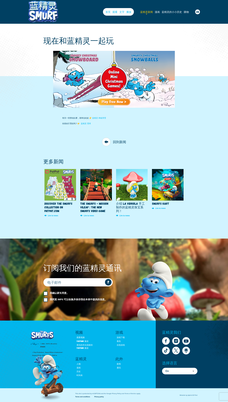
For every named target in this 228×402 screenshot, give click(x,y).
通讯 (119, 367)
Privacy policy (99, 397)
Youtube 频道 (83, 341)
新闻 (119, 364)
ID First (195, 395)
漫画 (157, 11)
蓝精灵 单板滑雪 (99, 118)
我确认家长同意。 (59, 293)
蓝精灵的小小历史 (172, 11)
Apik (189, 395)
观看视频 (81, 337)
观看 (114, 11)
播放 (128, 11)
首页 (108, 11)
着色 (119, 341)
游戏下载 (121, 337)
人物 (79, 364)
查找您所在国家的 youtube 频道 (85, 346)
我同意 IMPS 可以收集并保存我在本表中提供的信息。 (78, 299)
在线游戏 (121, 345)
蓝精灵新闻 (146, 11)
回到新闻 (114, 142)
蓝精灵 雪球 (86, 123)
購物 (186, 11)
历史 (79, 371)
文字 (121, 11)
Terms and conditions (82, 397)
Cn (179, 371)
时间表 (80, 375)
